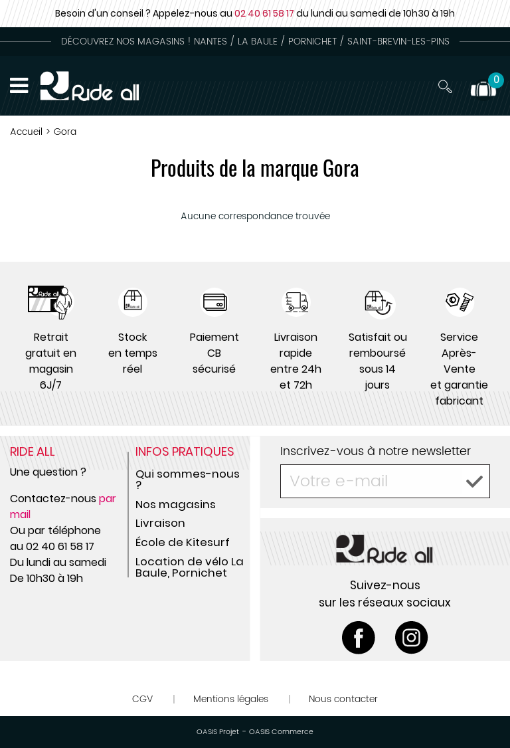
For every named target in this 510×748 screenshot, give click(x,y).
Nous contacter (343, 699)
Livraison (160, 523)
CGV (142, 699)
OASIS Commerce (281, 732)
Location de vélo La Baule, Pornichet (189, 567)
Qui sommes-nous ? (187, 479)
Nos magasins (175, 504)
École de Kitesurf (182, 542)
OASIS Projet (218, 732)
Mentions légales (230, 699)
